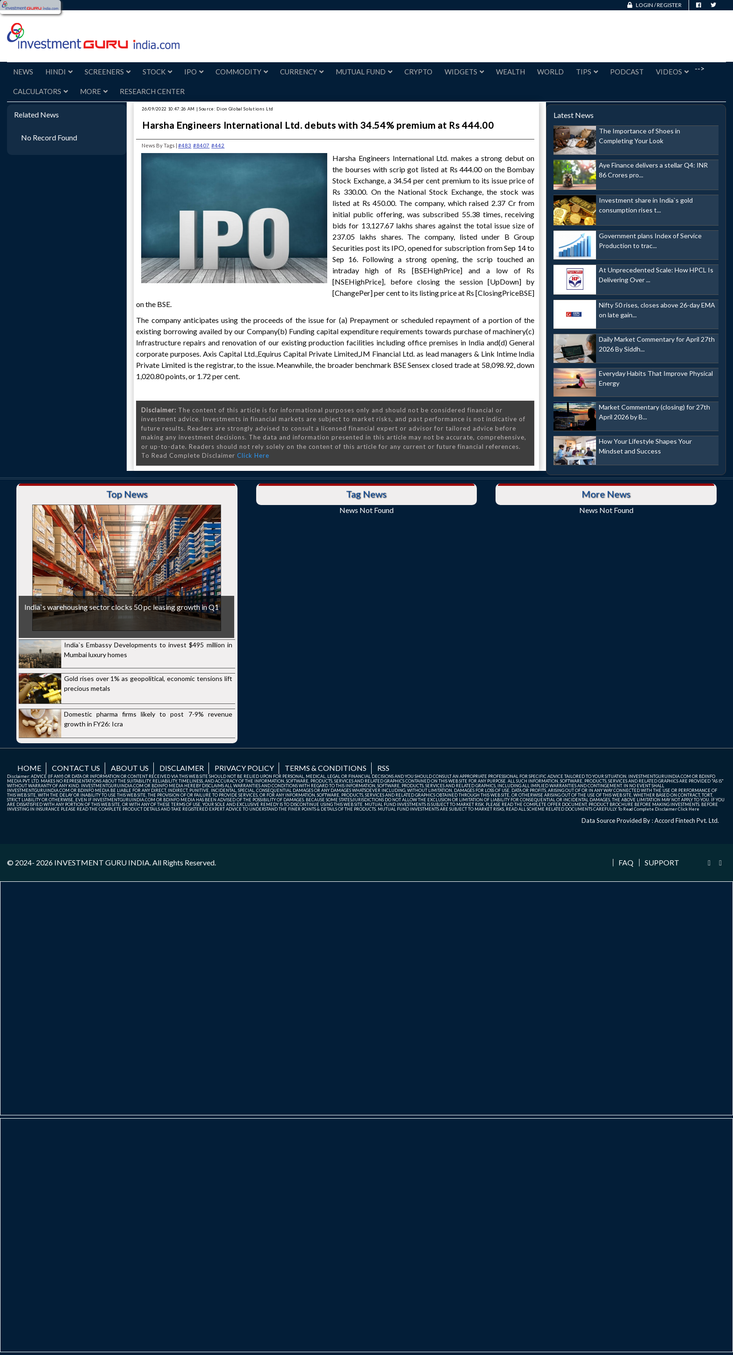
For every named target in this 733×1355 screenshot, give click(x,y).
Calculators (40, 91)
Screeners (107, 71)
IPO (193, 71)
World (550, 71)
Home (29, 767)
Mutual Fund (364, 71)
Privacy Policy (244, 767)
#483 (184, 145)
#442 (217, 145)
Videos (672, 71)
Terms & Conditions (325, 767)
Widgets (464, 71)
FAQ (625, 862)
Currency (301, 71)
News (23, 71)
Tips (587, 71)
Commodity (242, 71)
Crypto (418, 71)
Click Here (253, 455)
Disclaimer (181, 767)
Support (662, 862)
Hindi (58, 71)
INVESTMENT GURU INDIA (102, 862)
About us (130, 767)
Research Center (152, 91)
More (94, 91)
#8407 (201, 145)
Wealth (510, 71)
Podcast (627, 71)
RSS (383, 767)
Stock (157, 71)
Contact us (76, 767)
